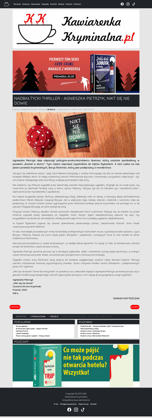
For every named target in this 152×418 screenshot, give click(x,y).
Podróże (53, 4)
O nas (56, 406)
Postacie (69, 4)
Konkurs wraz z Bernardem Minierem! (95, 337)
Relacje (61, 4)
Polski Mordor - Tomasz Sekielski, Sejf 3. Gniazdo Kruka (102, 328)
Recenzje (17, 4)
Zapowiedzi (35, 4)
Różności (77, 4)
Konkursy (26, 4)
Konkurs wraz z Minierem (90, 335)
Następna (133, 308)
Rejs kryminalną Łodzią (89, 330)
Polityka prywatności (68, 406)
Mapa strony (83, 406)
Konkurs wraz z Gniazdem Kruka (93, 333)
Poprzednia (24, 308)
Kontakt (93, 406)
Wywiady (45, 4)
